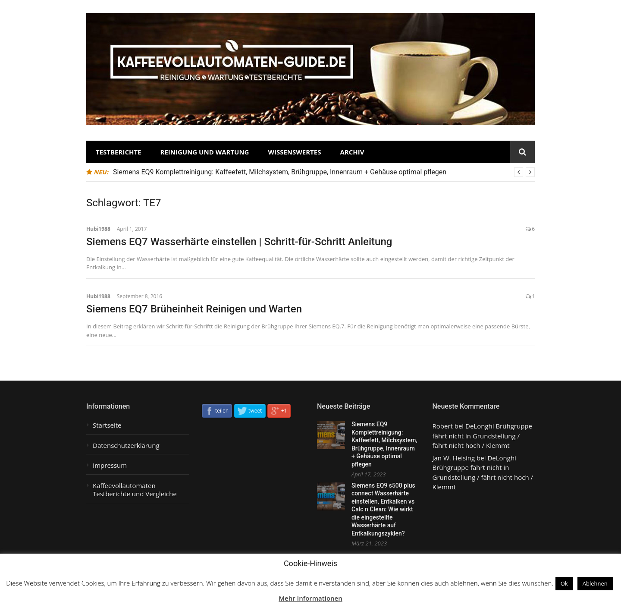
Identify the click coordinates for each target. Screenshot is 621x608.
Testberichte (118, 152)
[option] (324, 172)
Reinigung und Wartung (204, 152)
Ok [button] (564, 583)
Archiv (352, 152)
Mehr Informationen (310, 598)
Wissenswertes (294, 152)
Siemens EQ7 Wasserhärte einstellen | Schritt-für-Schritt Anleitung (239, 242)
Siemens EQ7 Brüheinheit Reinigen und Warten (194, 309)
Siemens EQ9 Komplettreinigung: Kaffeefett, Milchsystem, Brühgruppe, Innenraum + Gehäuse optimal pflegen (279, 172)
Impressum (110, 465)
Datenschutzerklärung (126, 445)
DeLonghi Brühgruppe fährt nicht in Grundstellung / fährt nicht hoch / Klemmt (482, 436)
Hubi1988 (98, 229)
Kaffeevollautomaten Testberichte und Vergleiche (135, 490)
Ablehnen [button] (595, 583)
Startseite (107, 425)
